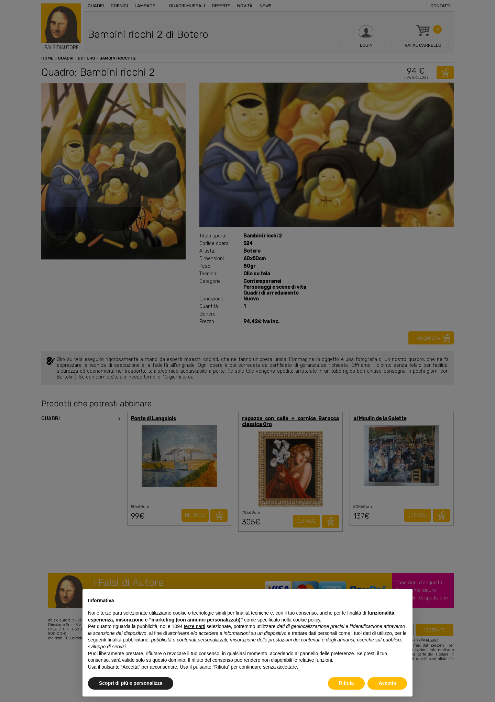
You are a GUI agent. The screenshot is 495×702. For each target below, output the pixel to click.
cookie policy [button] (306, 620)
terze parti (194, 626)
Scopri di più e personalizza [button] (130, 683)
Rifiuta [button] (346, 683)
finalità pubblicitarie (128, 639)
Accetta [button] (387, 683)
